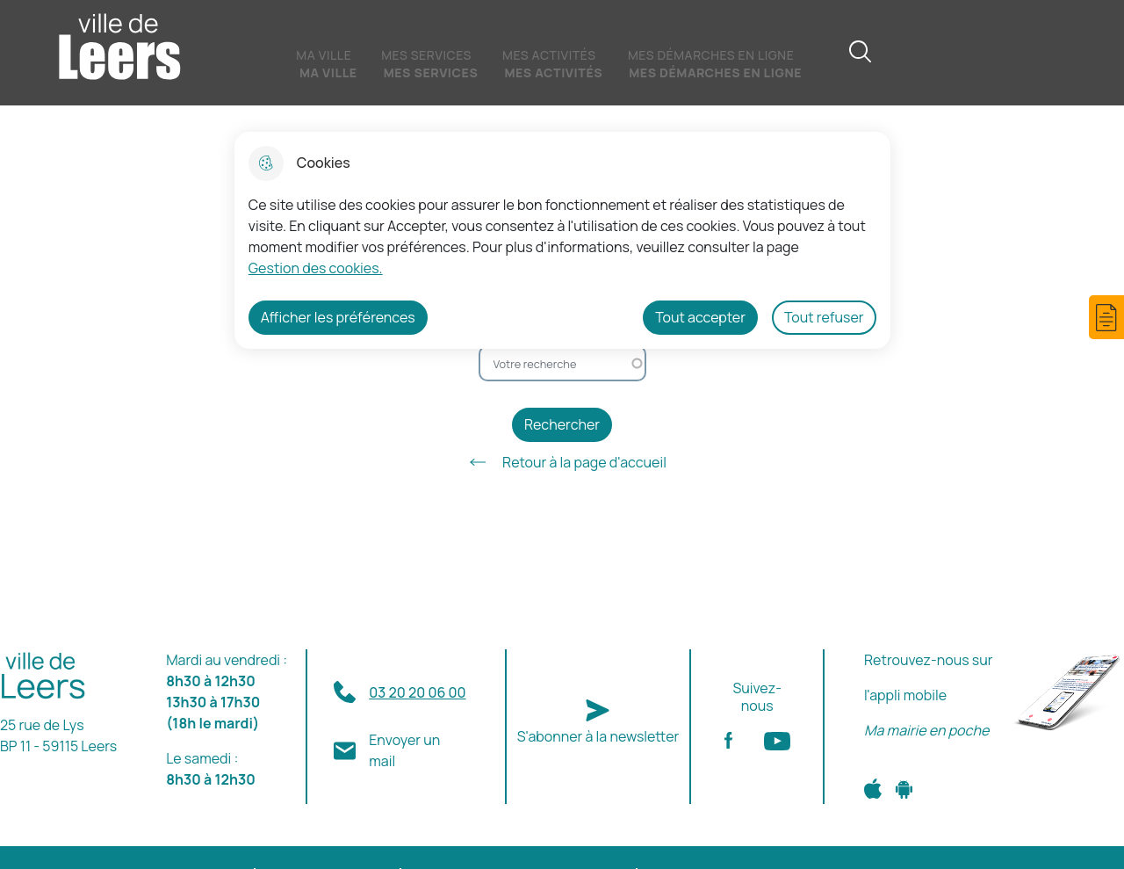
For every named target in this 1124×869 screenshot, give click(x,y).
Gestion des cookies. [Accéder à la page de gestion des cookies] (316, 268)
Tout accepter (700, 317)
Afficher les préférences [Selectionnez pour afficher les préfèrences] (338, 317)
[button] (1106, 317)
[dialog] (562, 240)
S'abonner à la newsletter (598, 736)
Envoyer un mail (404, 750)
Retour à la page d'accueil (562, 462)
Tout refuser (824, 317)
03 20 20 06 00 (417, 692)
